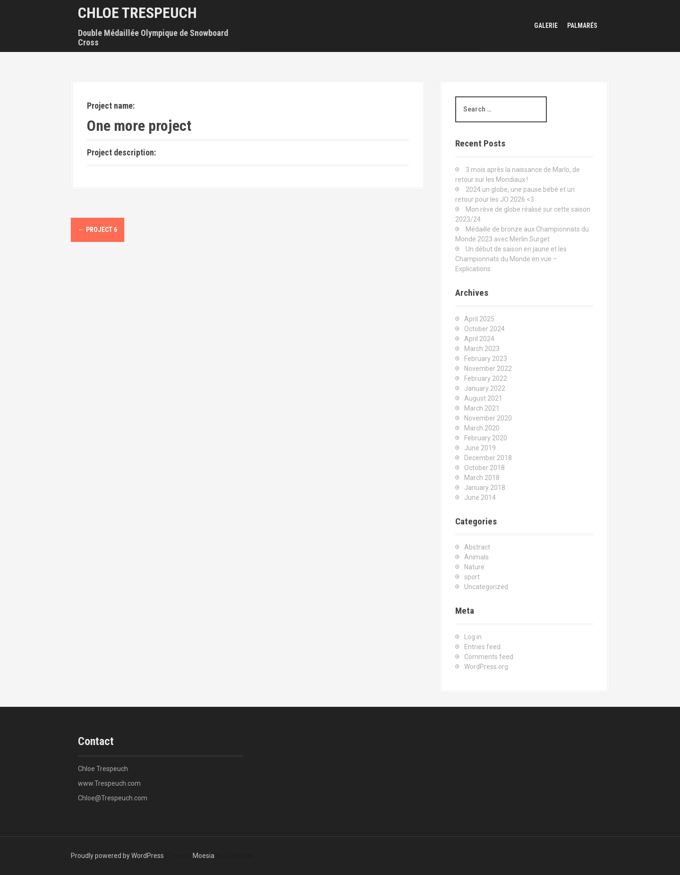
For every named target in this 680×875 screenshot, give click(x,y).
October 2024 (484, 329)
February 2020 (485, 438)
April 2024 (479, 339)
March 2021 (482, 408)
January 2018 (484, 487)
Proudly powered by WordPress (117, 855)
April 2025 (479, 319)
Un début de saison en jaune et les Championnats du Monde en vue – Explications (511, 259)
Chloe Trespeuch (137, 13)
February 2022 (485, 378)
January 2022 (484, 388)
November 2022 (488, 368)
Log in (473, 637)
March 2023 (482, 348)
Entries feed (482, 647)
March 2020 (482, 428)
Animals (476, 557)
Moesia (203, 855)
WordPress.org (486, 666)
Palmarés (582, 25)
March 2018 (482, 477)
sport (472, 577)
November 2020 (488, 418)
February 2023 (485, 358)
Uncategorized (486, 587)
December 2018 (488, 458)
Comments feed (488, 657)
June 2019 (480, 448)
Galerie (546, 25)
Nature (474, 567)
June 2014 (480, 497)
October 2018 (484, 468)
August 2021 (483, 398)
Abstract (477, 547)
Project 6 (97, 229)
